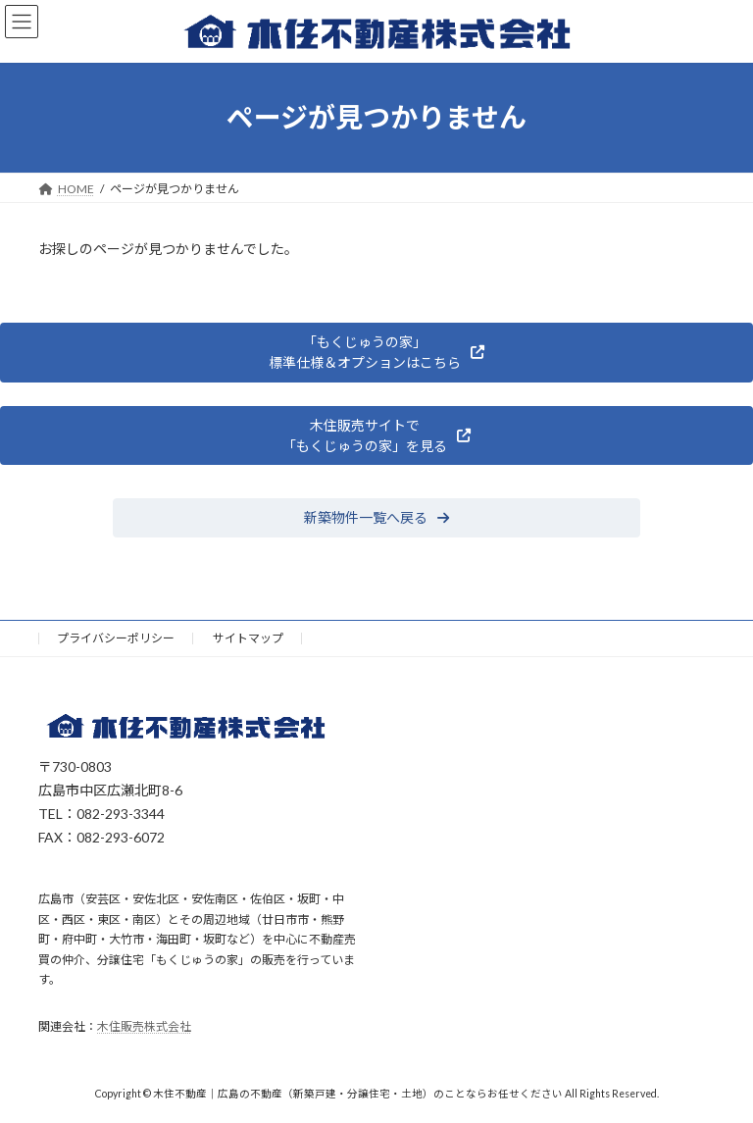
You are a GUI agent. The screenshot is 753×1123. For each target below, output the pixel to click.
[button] (376, 353)
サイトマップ (248, 638)
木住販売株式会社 (144, 1026)
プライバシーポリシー (116, 638)
